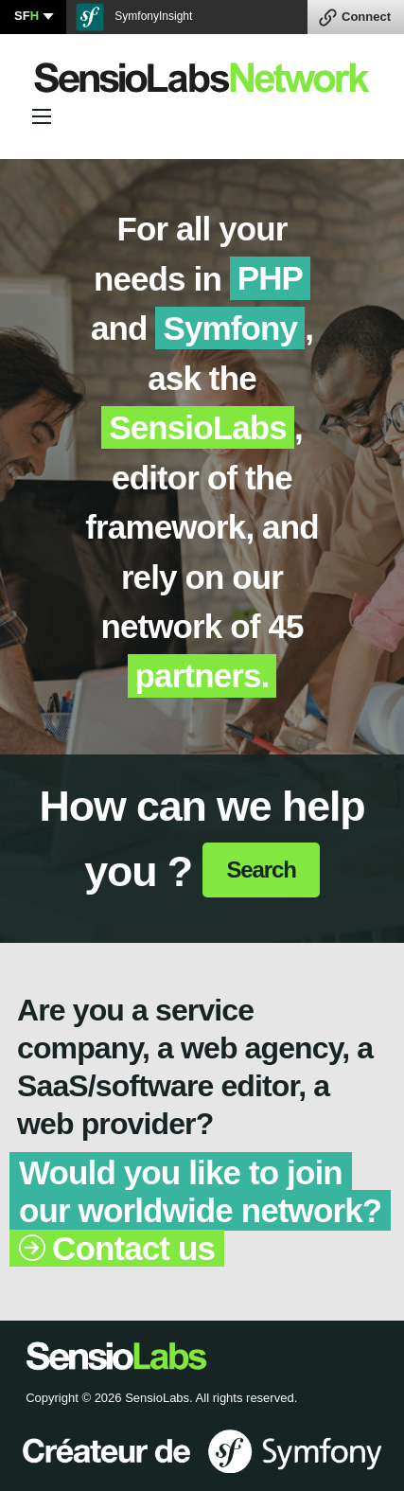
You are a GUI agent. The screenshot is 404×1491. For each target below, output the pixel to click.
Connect (366, 16)
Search (260, 869)
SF (26, 16)
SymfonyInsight (134, 17)
